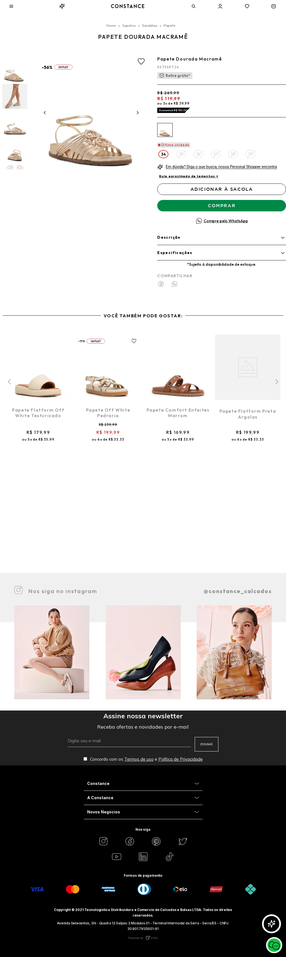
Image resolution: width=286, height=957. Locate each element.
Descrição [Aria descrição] (169, 237)
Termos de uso (139, 759)
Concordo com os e (143, 759)
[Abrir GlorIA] (271, 923)
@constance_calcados (238, 591)
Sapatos (129, 26)
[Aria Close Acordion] (143, 784)
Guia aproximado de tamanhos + (188, 176)
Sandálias (149, 26)
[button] (163, 154)
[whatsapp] (174, 284)
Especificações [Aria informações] (174, 252)
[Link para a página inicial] (111, 26)
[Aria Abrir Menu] (11, 6)
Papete (169, 26)
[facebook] (164, 284)
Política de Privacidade (180, 759)
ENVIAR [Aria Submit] (207, 744)
